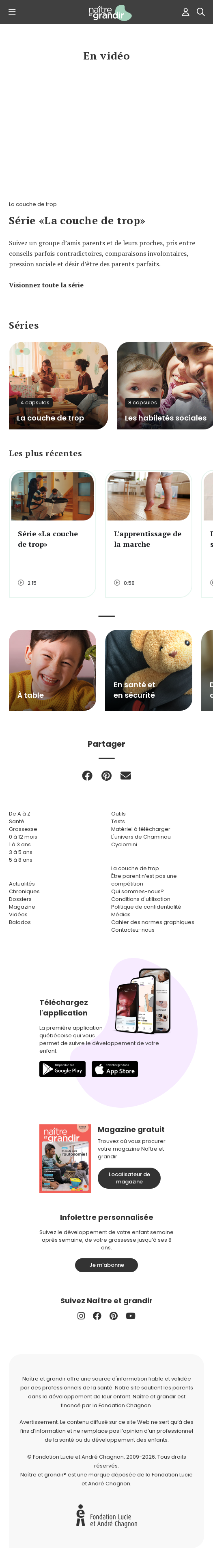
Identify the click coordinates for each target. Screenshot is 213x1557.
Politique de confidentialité (146, 907)
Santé (16, 821)
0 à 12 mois (23, 837)
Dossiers (20, 899)
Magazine (22, 907)
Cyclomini (124, 844)
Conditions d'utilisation (140, 899)
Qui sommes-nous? (137, 891)
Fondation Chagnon (125, 1405)
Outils (118, 814)
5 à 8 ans (20, 860)
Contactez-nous (133, 930)
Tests (118, 821)
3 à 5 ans (20, 852)
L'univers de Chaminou (141, 837)
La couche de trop (135, 868)
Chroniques (24, 891)
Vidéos (18, 914)
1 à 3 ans (20, 844)
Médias (121, 914)
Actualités (22, 884)
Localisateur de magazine (129, 1177)
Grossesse (23, 829)
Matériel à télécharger (140, 829)
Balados (20, 922)
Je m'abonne (106, 1265)
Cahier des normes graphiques (152, 922)
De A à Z (19, 814)
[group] (52, 670)
